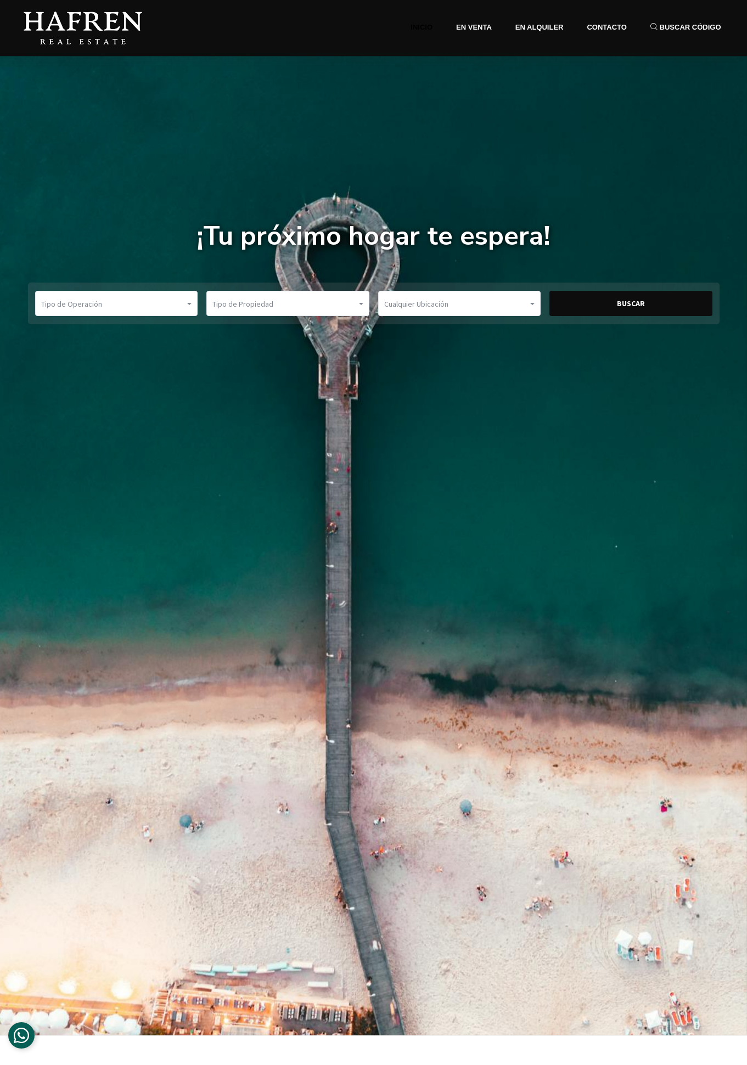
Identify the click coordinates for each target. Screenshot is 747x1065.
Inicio (422, 27)
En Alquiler (539, 27)
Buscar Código (685, 27)
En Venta (474, 27)
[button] (116, 303)
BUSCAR (631, 303)
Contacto (606, 27)
